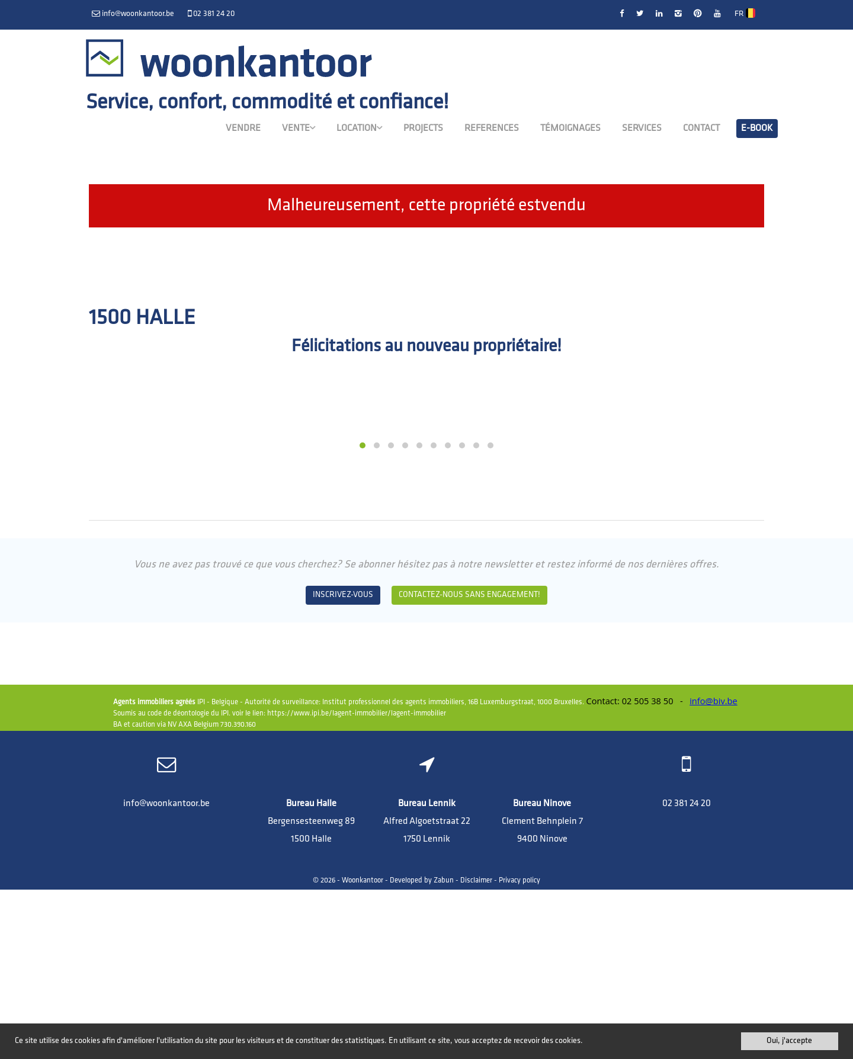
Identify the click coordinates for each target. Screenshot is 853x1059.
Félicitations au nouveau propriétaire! (426, 347)
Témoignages (570, 128)
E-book (757, 128)
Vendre (243, 128)
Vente (298, 128)
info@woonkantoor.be (166, 973)
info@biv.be (713, 871)
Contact (701, 128)
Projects (423, 128)
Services (642, 128)
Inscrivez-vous (343, 764)
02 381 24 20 (686, 973)
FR (745, 13)
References (491, 128)
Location (359, 128)
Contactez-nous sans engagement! (469, 764)
